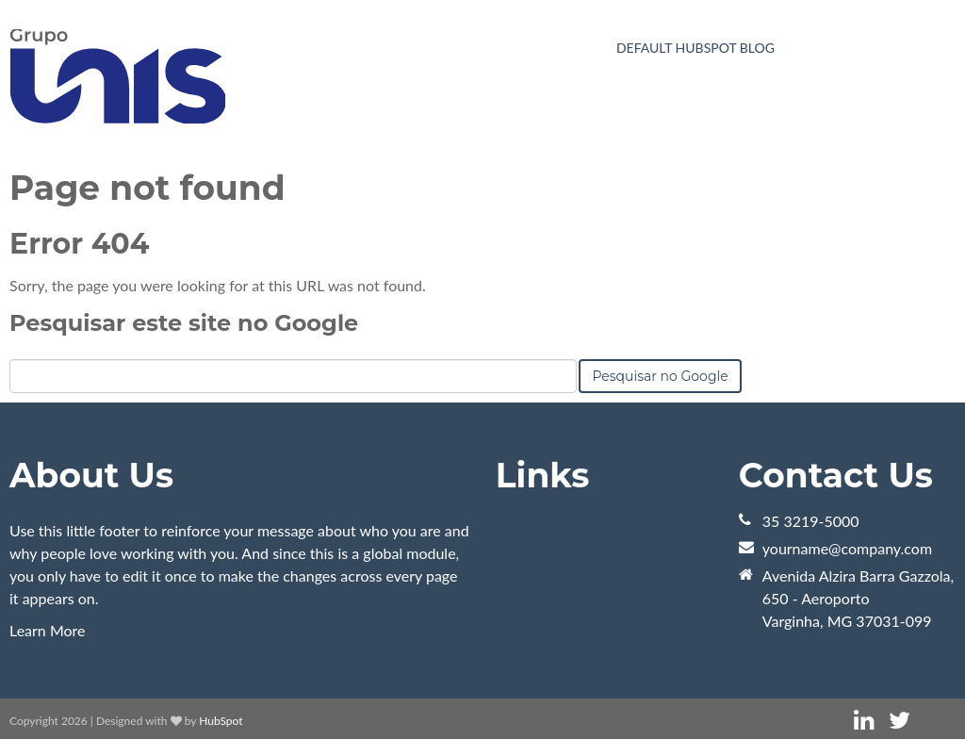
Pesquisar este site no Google (183, 323)
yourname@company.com (847, 548)
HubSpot (220, 721)
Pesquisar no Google (660, 376)
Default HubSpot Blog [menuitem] (695, 48)
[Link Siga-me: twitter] (899, 720)
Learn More (47, 630)
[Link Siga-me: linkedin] (863, 720)
